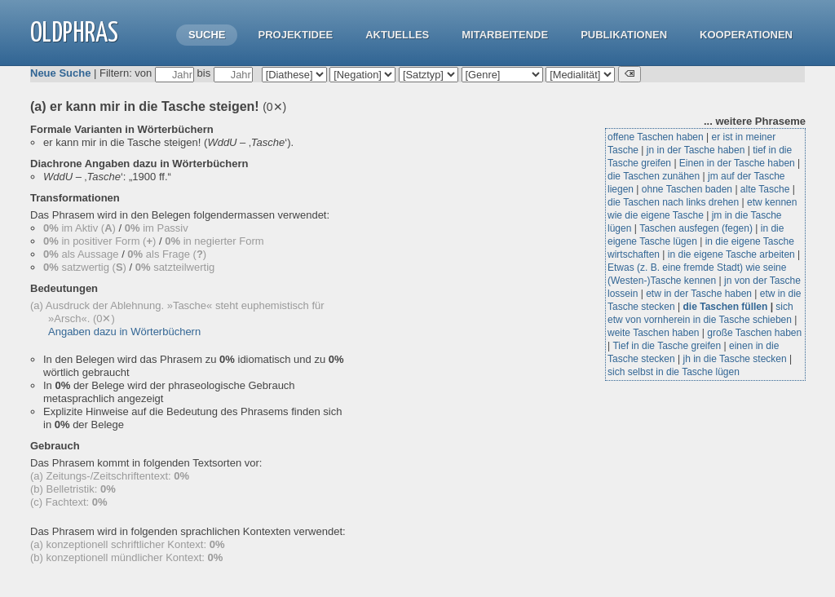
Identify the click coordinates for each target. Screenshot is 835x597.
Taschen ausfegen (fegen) (696, 228)
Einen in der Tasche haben (737, 163)
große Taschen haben (754, 332)
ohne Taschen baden (687, 189)
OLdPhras (74, 33)
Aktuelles (397, 35)
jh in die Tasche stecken (735, 359)
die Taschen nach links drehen (673, 202)
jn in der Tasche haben (696, 150)
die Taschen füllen (725, 306)
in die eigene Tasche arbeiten (731, 254)
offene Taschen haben (655, 137)
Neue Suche (60, 73)
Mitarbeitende (505, 35)
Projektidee (295, 35)
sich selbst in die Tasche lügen (673, 372)
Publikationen (624, 35)
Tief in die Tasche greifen (666, 346)
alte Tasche (765, 189)
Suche (207, 35)
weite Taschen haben (653, 332)
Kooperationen (746, 35)
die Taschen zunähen (653, 176)
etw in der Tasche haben (699, 293)
